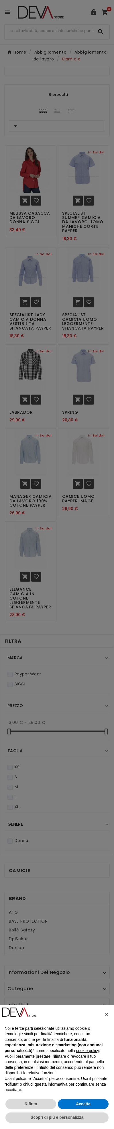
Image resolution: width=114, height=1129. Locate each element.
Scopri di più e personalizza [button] (57, 1117)
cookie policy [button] (87, 1050)
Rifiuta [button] (31, 1104)
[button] (106, 1014)
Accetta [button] (83, 1104)
